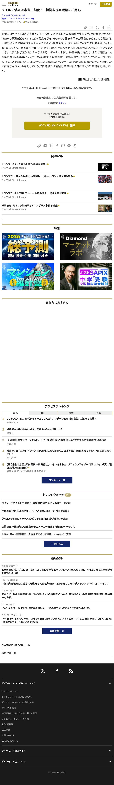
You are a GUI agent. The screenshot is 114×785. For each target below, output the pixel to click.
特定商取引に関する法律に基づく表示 (19, 713)
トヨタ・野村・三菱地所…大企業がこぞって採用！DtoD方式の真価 (36, 534)
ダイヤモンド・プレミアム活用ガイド (18, 702)
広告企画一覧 (9, 653)
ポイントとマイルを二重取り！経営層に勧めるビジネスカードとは (36, 503)
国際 (4, 18)
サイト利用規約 (9, 708)
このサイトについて (10, 691)
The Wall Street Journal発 (21, 18)
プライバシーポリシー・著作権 (15, 719)
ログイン (93, 4)
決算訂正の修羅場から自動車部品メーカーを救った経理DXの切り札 (38, 526)
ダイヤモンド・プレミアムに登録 (57, 125)
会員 (98, 413)
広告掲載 (6, 730)
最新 (15, 413)
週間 (70, 413)
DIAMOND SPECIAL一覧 (16, 645)
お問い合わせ (8, 735)
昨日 (43, 413)
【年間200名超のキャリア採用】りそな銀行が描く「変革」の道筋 (35, 518)
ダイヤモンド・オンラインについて (18, 683)
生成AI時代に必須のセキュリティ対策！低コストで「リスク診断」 (35, 511)
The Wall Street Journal (13, 15)
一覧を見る (57, 544)
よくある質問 (7, 724)
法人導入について (10, 741)
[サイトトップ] (12, 4)
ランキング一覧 (57, 480)
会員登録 (105, 4)
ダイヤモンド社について (13, 761)
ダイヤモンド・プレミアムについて (17, 697)
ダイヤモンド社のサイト (13, 750)
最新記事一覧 (57, 631)
